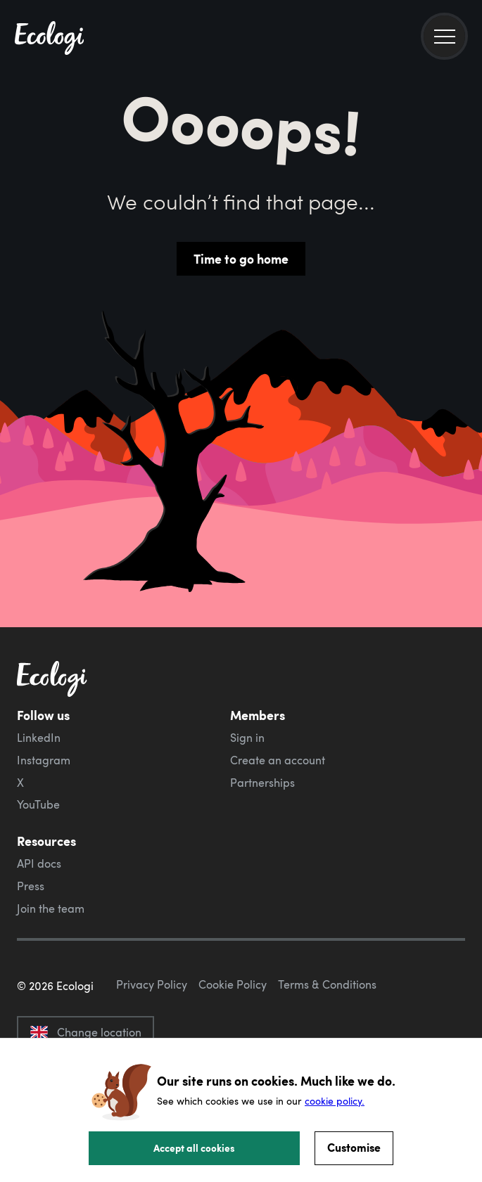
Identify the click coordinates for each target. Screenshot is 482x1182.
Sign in (247, 738)
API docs (39, 863)
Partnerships (262, 783)
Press (30, 886)
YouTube (38, 804)
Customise (354, 1147)
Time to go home (241, 259)
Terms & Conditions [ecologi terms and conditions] (327, 984)
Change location (85, 1032)
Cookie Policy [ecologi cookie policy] (232, 984)
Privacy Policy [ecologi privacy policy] (151, 984)
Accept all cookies (194, 1148)
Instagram (43, 760)
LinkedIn (39, 738)
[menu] (444, 36)
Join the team (50, 908)
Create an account (277, 760)
